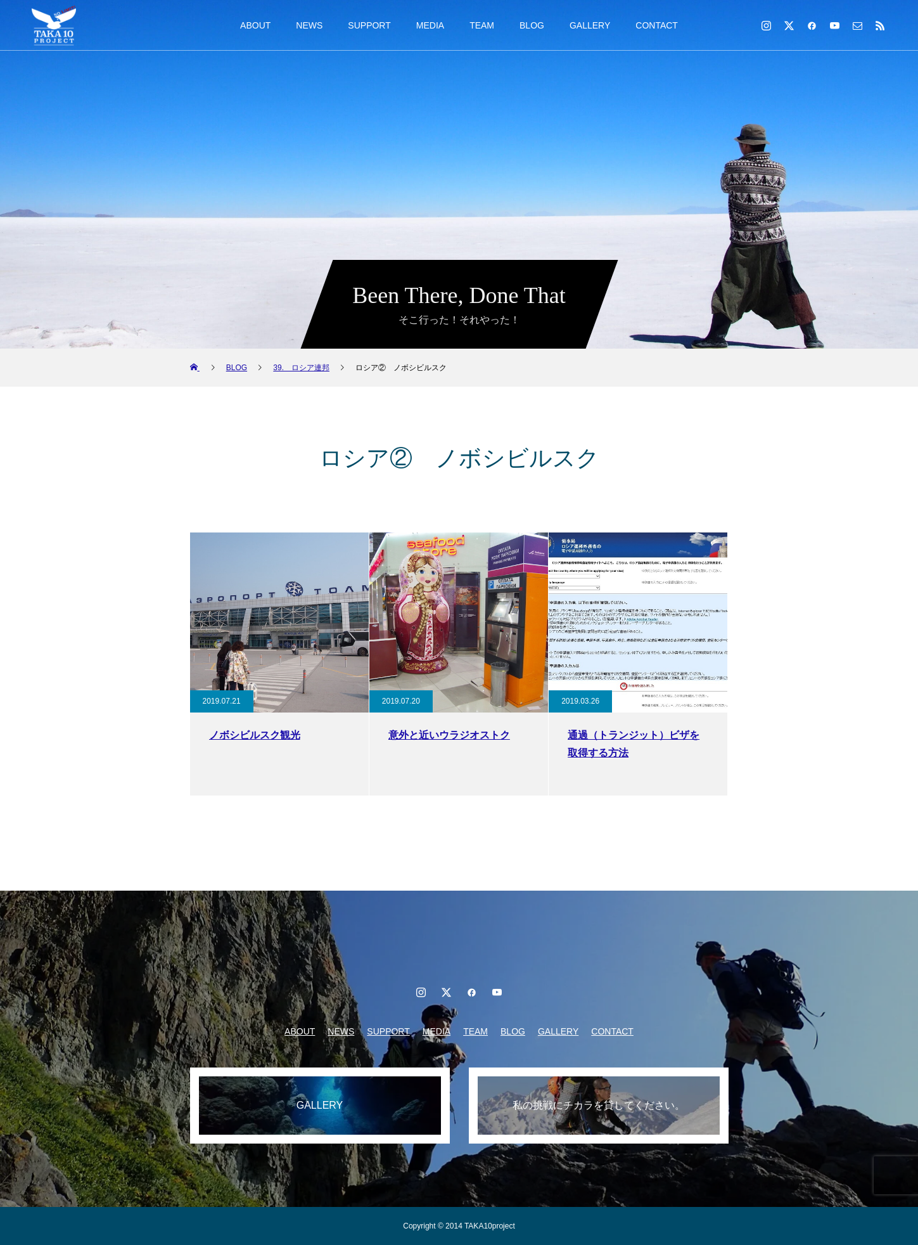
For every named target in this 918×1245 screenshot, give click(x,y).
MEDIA (430, 25)
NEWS (309, 25)
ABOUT (255, 25)
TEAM (481, 25)
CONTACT (656, 25)
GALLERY (590, 25)
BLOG (532, 25)
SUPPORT (369, 25)
